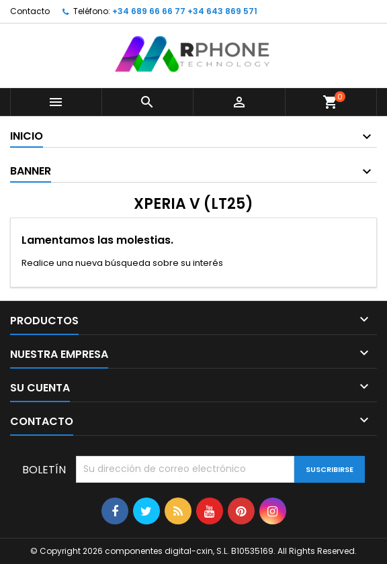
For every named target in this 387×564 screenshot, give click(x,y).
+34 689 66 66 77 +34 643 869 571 (184, 11)
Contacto (30, 11)
